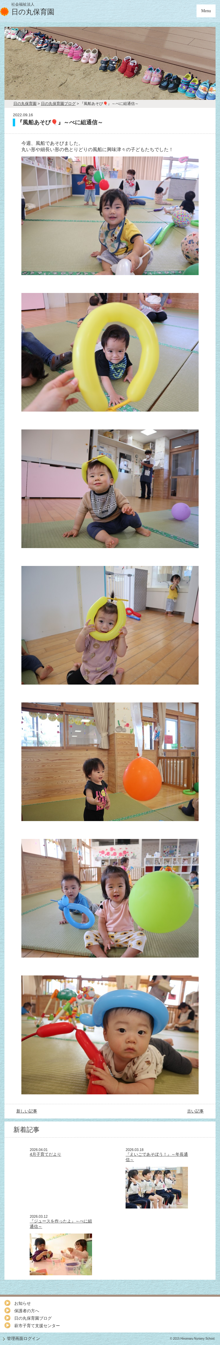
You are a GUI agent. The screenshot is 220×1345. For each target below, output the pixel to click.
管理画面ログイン (23, 1338)
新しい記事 (26, 1111)
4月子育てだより (45, 1154)
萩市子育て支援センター (37, 1325)
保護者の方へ (26, 1310)
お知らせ (22, 1303)
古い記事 (195, 1111)
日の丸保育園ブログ (33, 1318)
